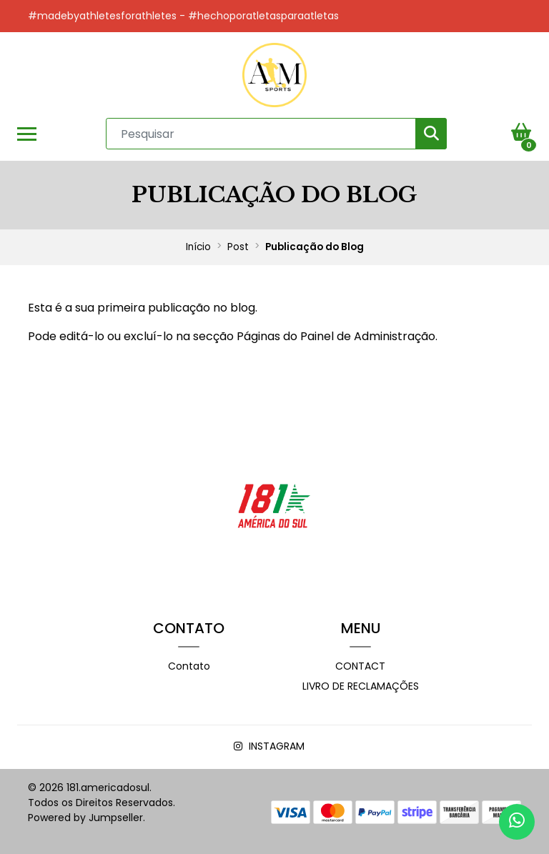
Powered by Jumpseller (85, 817)
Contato (189, 666)
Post (238, 247)
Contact (360, 666)
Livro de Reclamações (360, 686)
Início (198, 247)
